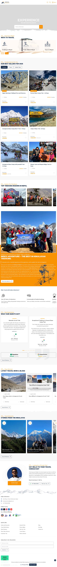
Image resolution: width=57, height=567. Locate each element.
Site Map (40, 527)
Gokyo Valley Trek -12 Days (38, 128)
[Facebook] (2, 509)
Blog (39, 525)
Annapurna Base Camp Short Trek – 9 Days (13, 128)
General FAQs (22, 525)
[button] (41, 27)
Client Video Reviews (5, 531)
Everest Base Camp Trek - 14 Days (40, 93)
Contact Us (40, 529)
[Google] (42, 354)
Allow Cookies (33, 564)
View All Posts (6, 407)
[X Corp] (4, 509)
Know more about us (7, 281)
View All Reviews (6, 360)
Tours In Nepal (49, 49)
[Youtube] (11, 509)
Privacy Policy (24, 564)
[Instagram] (6, 509)
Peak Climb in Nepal (29, 49)
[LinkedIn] (9, 509)
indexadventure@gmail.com (8, 501)
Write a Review (23, 533)
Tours (10, 67)
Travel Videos (22, 531)
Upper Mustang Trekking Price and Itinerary (14, 93)
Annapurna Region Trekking (36, 204)
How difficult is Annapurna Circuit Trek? (39, 396)
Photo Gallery (22, 527)
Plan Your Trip (45, 483)
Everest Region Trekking (9, 204)
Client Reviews (4, 529)
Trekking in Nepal (7, 49)
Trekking (4, 67)
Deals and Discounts (5, 525)
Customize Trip (4, 533)
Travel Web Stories (5, 527)
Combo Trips (18, 67)
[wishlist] (47, 2)
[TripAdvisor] (14, 354)
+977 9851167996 (6, 503)
